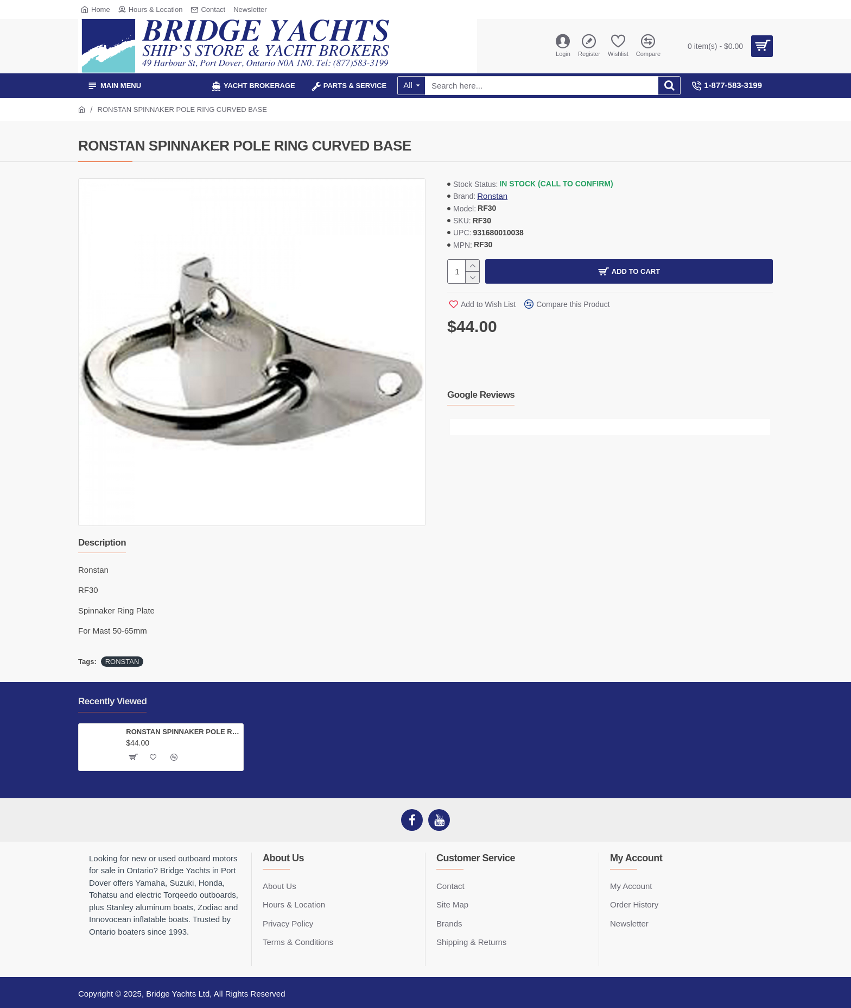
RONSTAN (122, 662)
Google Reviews (481, 395)
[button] (458, 427)
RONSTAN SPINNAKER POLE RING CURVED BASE (182, 732)
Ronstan (492, 196)
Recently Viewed (112, 701)
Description (102, 542)
